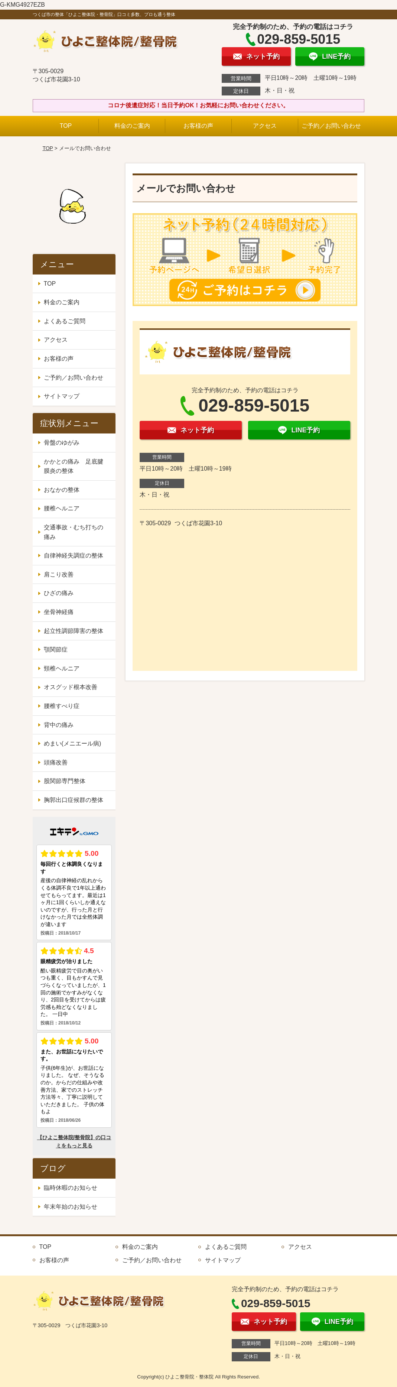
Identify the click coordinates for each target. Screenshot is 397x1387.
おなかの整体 (61, 490)
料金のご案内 (132, 126)
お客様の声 (198, 126)
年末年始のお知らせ (70, 1207)
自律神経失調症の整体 (73, 555)
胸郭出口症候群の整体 (73, 800)
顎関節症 (56, 649)
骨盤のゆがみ (61, 442)
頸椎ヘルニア (61, 668)
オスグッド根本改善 (70, 687)
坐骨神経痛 (59, 612)
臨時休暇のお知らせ (70, 1188)
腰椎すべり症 (61, 706)
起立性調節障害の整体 (73, 631)
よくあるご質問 (64, 321)
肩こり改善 (59, 574)
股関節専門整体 (64, 781)
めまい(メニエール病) (72, 743)
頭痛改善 (56, 762)
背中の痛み (59, 725)
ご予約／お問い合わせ (331, 126)
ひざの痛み (59, 593)
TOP (66, 126)
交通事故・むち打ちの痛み (73, 532)
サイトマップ (61, 396)
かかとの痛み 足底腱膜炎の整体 (73, 466)
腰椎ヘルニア (61, 508)
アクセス (265, 126)
